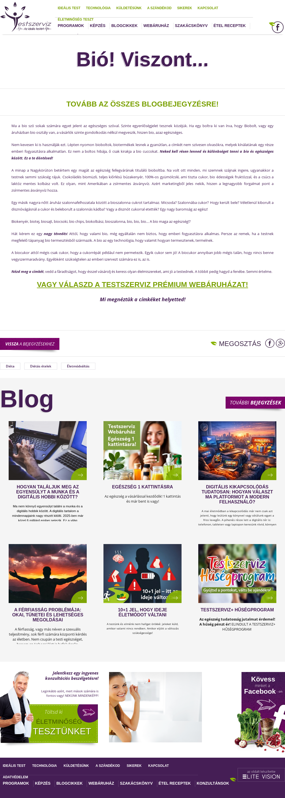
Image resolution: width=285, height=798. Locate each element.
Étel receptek (230, 25)
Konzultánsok (213, 783)
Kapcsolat (208, 8)
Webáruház (156, 25)
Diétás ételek (40, 366)
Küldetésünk (129, 8)
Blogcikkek (124, 25)
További (255, 402)
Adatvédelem (15, 777)
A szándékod (159, 8)
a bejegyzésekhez (29, 344)
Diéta (10, 366)
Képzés (97, 25)
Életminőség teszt (76, 19)
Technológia (98, 8)
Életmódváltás (78, 366)
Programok (71, 25)
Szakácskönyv (191, 25)
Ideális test (69, 8)
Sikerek (184, 8)
